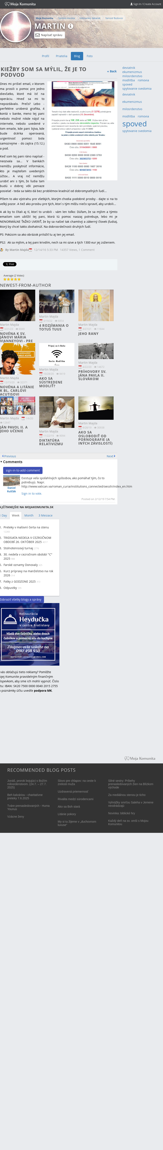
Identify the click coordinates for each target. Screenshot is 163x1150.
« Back (112, 71)
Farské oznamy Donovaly (21, 565)
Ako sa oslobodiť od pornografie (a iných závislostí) (95, 438)
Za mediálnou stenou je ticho (126, 795)
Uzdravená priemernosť (73, 791)
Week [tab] (15, 515)
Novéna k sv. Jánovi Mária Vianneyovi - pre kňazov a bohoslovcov (16, 341)
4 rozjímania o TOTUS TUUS (54, 327)
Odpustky (10, 588)
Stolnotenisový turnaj (18, 548)
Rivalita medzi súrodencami (75, 799)
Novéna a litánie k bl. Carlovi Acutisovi (17, 391)
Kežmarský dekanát (90, 18)
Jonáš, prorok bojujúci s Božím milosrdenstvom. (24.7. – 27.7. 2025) (27, 784)
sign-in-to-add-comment (23, 470)
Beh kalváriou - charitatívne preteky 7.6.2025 (25, 796)
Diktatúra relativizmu (51, 442)
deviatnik (128, 68)
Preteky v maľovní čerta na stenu (26, 527)
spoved (127, 84)
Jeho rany (88, 333)
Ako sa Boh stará (69, 806)
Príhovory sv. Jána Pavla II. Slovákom (92, 375)
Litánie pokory (67, 814)
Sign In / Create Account (145, 4)
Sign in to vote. (31, 493)
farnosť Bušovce (114, 18)
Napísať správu (48, 35)
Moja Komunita (44, 18)
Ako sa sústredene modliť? (51, 382)
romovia (143, 80)
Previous (10, 456)
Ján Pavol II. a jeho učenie (14, 429)
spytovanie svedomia (137, 88)
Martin (50, 26)
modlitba (128, 80)
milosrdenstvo (132, 76)
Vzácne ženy (15, 816)
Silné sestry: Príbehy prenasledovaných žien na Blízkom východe (130, 784)
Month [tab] (29, 515)
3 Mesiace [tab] (46, 515)
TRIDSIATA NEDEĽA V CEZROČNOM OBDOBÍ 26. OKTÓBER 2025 (27, 540)
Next (110, 456)
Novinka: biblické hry (121, 813)
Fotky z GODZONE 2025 (20, 581)
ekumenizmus (132, 72)
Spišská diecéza (66, 18)
